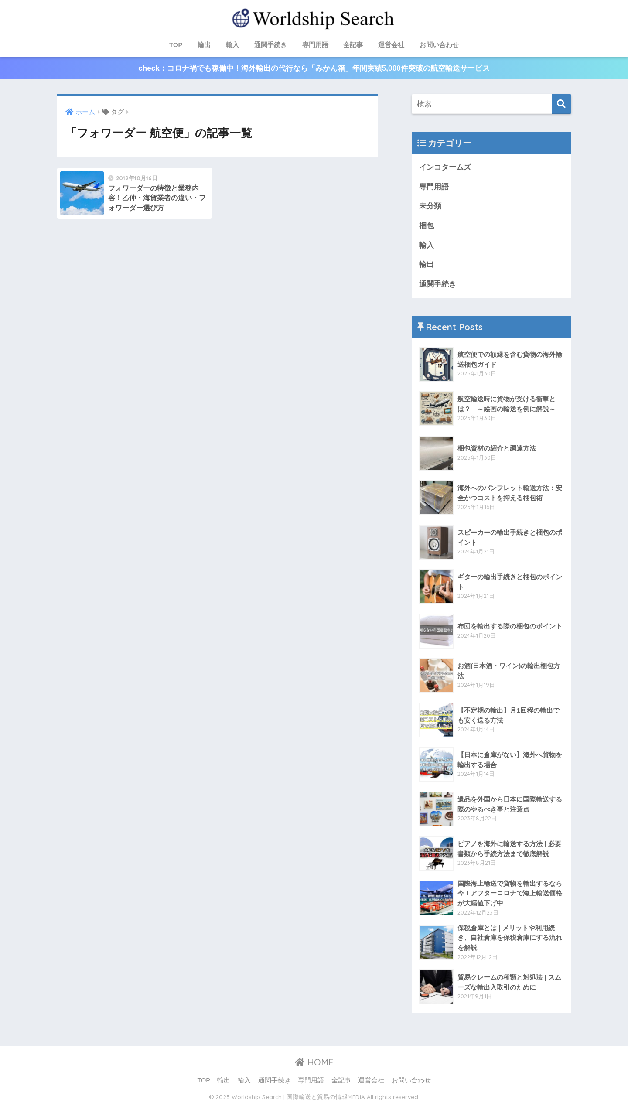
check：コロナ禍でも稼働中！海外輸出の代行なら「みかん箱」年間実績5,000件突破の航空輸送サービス (313, 68)
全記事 (353, 44)
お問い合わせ (439, 44)
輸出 (204, 44)
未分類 (430, 206)
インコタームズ (445, 167)
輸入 (232, 44)
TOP (176, 44)
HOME (314, 1062)
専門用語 (315, 44)
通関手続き (270, 44)
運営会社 (391, 44)
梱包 (426, 226)
